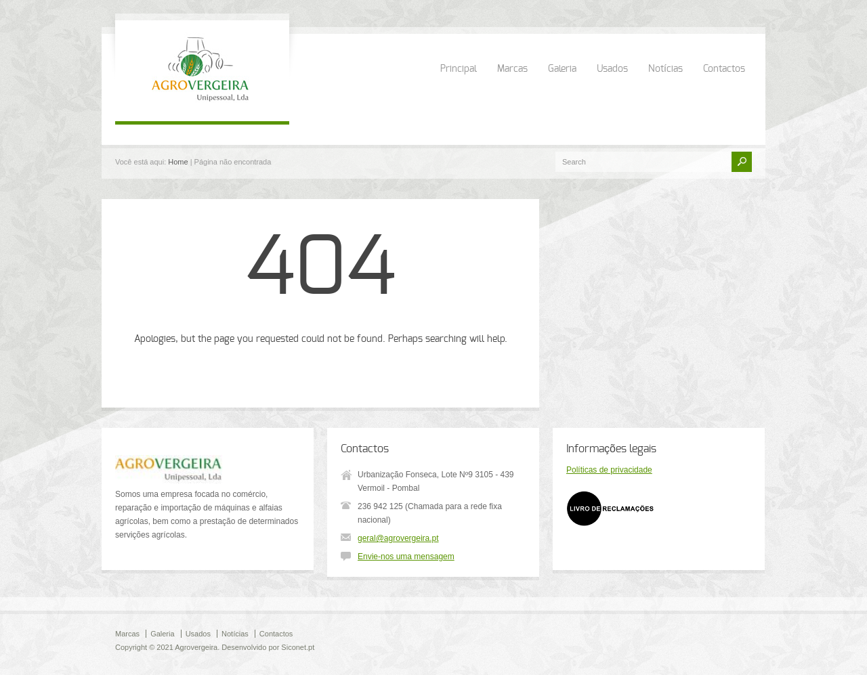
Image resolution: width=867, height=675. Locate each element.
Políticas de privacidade (609, 470)
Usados (612, 69)
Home (178, 162)
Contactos (724, 69)
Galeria (562, 69)
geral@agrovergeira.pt (398, 538)
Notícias (665, 69)
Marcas (512, 69)
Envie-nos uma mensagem (406, 556)
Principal (458, 69)
